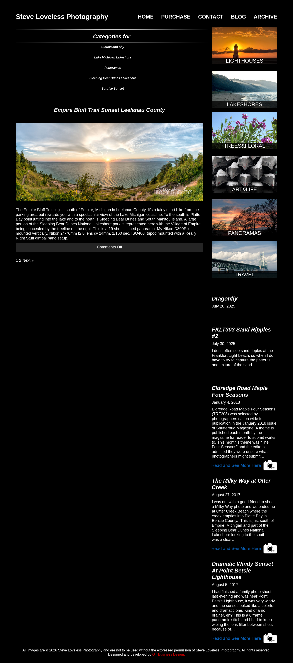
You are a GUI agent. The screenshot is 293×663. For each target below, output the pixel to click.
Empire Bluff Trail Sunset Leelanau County (109, 110)
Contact (211, 17)
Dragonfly (225, 299)
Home (146, 17)
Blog (238, 17)
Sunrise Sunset (113, 88)
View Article (244, 465)
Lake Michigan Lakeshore (112, 57)
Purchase (176, 17)
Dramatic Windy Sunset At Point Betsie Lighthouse (242, 570)
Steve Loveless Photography (62, 17)
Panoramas (113, 67)
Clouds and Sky (112, 47)
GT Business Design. (168, 654)
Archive (265, 17)
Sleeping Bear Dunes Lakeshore (113, 78)
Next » (28, 260)
